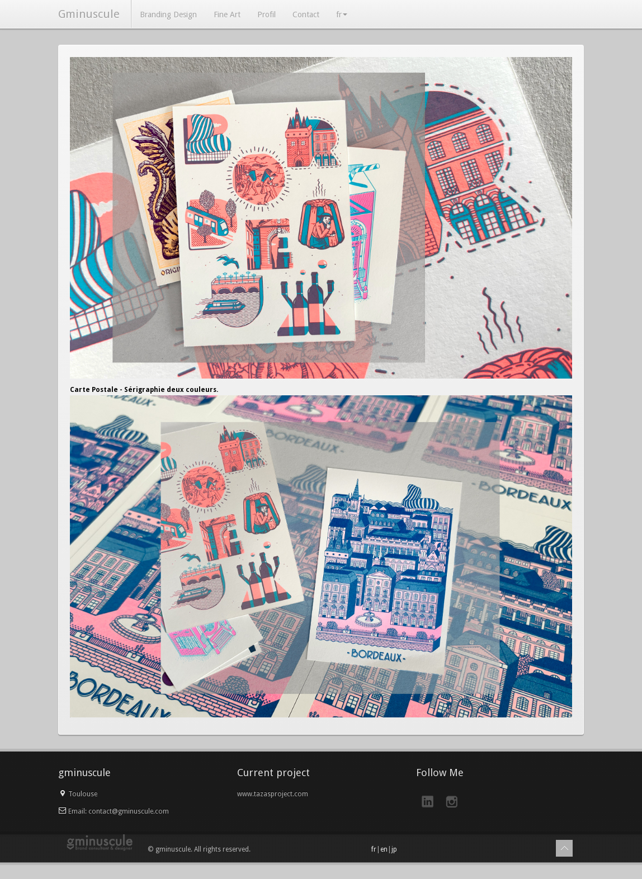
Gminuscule (89, 14)
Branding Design (168, 14)
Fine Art (227, 14)
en (384, 849)
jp (394, 849)
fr (341, 14)
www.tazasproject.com (272, 794)
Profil (266, 14)
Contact (305, 14)
